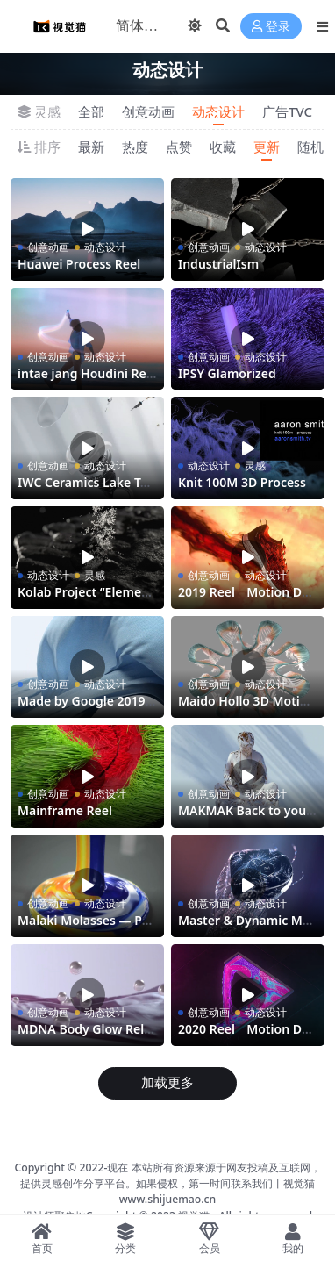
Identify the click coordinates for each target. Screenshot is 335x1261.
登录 (271, 26)
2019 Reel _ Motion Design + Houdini (246, 599)
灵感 (255, 465)
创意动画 (148, 111)
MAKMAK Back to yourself (244, 818)
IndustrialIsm (218, 263)
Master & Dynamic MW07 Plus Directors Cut (246, 927)
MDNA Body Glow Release (84, 1036)
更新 (266, 146)
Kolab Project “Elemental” (86, 599)
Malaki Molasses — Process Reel (86, 927)
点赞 (179, 146)
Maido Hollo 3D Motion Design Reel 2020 (246, 708)
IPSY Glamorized (227, 373)
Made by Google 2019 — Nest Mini (82, 708)
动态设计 (218, 111)
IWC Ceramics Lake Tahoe (86, 489)
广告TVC (287, 111)
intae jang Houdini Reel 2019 (87, 381)
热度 (135, 146)
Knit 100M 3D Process (242, 482)
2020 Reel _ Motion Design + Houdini (246, 1036)
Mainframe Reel (65, 810)
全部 (91, 111)
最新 (91, 146)
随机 (310, 146)
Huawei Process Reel (79, 263)
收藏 (223, 146)
